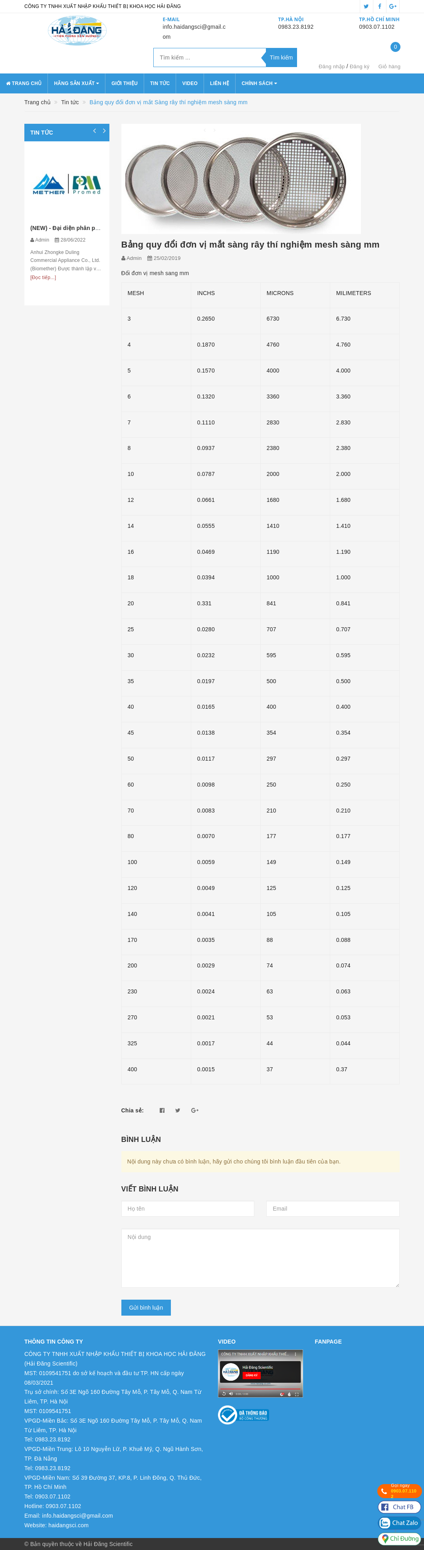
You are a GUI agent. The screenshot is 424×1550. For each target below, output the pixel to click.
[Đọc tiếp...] (43, 277)
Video (190, 83)
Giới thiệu (124, 83)
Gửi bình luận (146, 1307)
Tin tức (160, 83)
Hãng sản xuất (76, 83)
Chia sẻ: (132, 1110)
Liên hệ (219, 83)
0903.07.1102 (377, 27)
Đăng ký (359, 66)
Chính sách (259, 83)
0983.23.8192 (296, 27)
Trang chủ (24, 83)
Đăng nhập (332, 66)
